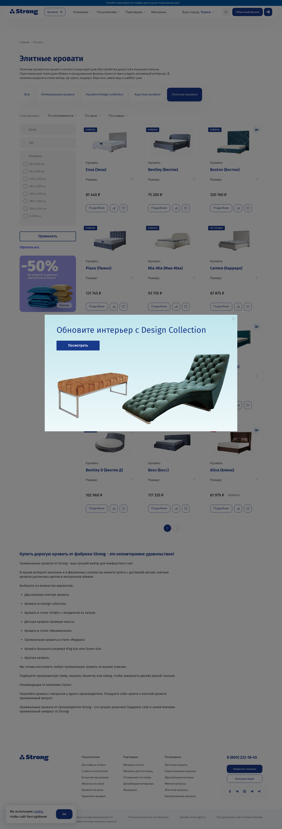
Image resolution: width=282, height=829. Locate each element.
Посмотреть (78, 345)
